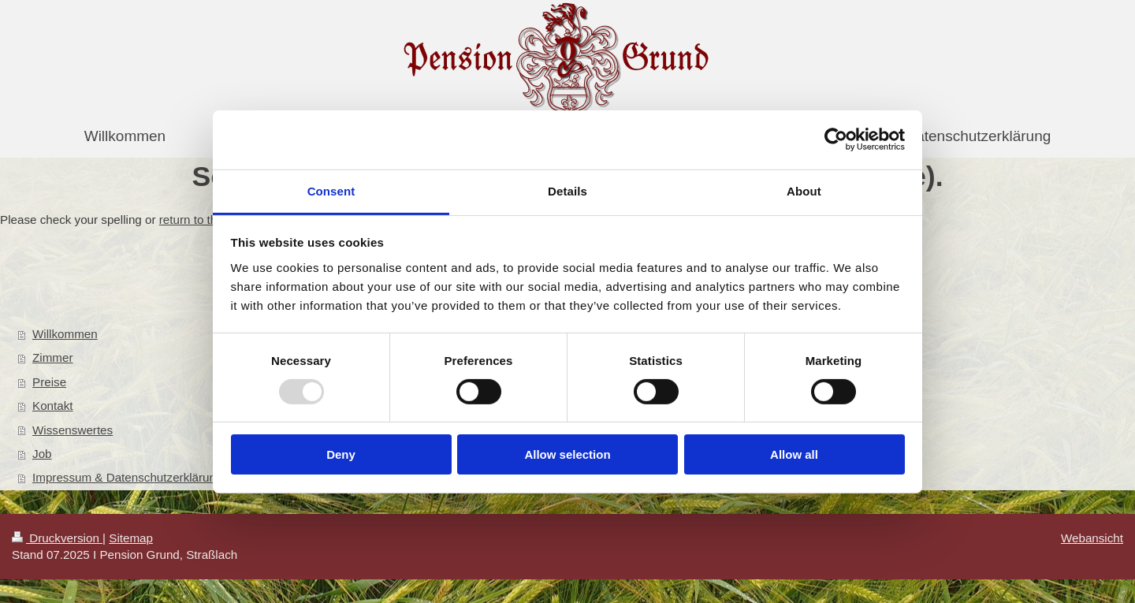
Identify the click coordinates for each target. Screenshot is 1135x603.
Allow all (794, 454)
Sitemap (131, 538)
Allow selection (567, 454)
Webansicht (1092, 538)
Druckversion (57, 538)
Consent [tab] (331, 190)
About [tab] (804, 190)
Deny (340, 454)
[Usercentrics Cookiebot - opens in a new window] (836, 139)
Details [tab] (567, 190)
